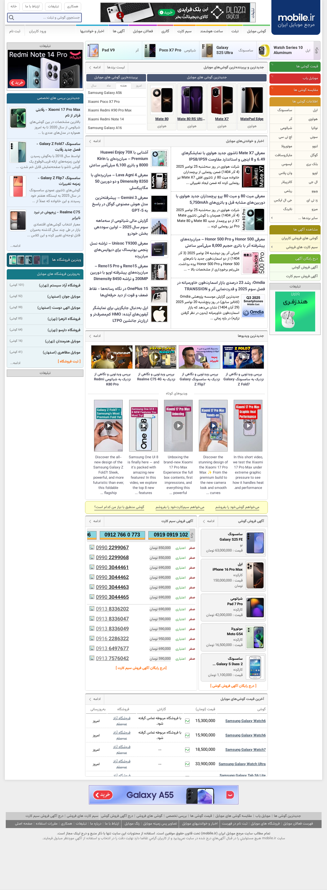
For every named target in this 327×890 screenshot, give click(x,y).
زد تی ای (312, 200)
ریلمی (288, 191)
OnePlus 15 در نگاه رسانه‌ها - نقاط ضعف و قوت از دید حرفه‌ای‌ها (118, 292)
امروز (139, 85)
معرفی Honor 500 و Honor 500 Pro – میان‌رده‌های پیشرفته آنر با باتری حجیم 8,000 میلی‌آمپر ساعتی (222, 242)
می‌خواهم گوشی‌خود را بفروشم (237, 507)
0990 (112, 548)
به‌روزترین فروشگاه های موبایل (58, 274)
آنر (290, 119)
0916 (112, 639)
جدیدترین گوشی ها (287, 816)
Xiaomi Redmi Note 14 (106, 119)
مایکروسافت (283, 155)
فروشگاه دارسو (69, 330)
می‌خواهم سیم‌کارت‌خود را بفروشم (180, 507)
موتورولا (286, 146)
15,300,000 (205, 721)
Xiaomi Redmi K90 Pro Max (110, 110)
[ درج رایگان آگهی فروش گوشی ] (233, 686)
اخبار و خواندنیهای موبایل (200, 823)
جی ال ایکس (283, 200)
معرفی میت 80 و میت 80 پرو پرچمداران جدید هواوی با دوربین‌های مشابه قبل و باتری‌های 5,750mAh (220, 199)
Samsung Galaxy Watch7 (245, 750)
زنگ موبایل (132, 823)
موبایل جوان (71, 297)
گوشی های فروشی (149, 816)
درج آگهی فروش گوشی (117, 816)
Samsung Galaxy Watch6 (245, 721)
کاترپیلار (286, 182)
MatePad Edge (251, 119)
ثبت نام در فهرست (234, 823)
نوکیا (314, 128)
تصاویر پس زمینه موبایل (160, 823)
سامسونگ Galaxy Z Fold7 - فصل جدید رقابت (58, 147)
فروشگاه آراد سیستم (121, 721)
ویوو (315, 191)
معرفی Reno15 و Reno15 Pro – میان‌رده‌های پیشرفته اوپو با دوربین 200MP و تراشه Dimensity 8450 (119, 272)
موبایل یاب (310, 78)
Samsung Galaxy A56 (105, 93)
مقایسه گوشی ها (306, 90)
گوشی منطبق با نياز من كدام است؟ (119, 507)
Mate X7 (222, 119)
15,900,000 (205, 735)
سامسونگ (284, 110)
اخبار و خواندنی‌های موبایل (245, 141)
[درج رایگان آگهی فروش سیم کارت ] (141, 668)
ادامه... (15, 246)
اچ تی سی (285, 137)
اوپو (315, 173)
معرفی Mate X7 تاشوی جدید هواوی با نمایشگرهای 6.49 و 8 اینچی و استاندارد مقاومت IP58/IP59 (223, 156)
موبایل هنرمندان (68, 341)
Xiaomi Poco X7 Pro (104, 102)
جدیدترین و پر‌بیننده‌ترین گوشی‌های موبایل (234, 67)
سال (94, 85)
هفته (123, 85)
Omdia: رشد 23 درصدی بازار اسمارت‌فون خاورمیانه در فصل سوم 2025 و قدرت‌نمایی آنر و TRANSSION (221, 286)
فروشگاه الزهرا (69, 319)
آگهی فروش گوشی (305, 267)
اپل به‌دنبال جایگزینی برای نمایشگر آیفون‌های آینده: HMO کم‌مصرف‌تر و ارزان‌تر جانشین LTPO (119, 314)
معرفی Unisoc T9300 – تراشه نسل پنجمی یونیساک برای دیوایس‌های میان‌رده (119, 250)
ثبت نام (14, 31)
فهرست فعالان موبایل (298, 823)
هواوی (313, 119)
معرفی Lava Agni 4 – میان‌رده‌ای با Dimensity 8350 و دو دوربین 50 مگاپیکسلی (119, 181)
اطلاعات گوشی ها (305, 101)
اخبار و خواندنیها (92, 31)
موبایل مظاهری (69, 352)
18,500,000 (205, 750)
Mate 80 (161, 119)
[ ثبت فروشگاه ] (69, 361)
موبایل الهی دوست (66, 308)
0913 (112, 609)
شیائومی (286, 128)
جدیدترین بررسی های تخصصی (58, 98)
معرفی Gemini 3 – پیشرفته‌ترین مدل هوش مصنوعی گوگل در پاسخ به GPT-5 (120, 204)
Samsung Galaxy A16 (105, 128)
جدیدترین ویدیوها (251, 336)
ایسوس (287, 164)
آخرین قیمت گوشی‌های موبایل (242, 699)
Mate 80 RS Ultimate (191, 119)
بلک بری (312, 164)
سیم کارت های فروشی (82, 816)
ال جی (313, 182)
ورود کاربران (37, 31)
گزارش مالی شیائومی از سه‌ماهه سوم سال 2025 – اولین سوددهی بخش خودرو (121, 227)
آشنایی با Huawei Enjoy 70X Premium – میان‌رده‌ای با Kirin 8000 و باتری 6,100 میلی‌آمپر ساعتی (118, 159)
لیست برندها (116, 67)
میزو (315, 209)
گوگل (314, 155)
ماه (109, 85)
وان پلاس (285, 173)
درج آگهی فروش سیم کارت (44, 816)
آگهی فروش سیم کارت (302, 276)
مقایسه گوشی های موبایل (233, 816)
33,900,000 (205, 764)
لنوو (315, 146)
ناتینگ (287, 209)
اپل (315, 110)
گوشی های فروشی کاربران (300, 238)
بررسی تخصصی (176, 816)
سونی (314, 137)
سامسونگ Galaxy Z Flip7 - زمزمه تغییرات (59, 181)
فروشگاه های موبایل (265, 823)
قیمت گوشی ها (307, 66)
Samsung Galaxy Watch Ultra (242, 764)
